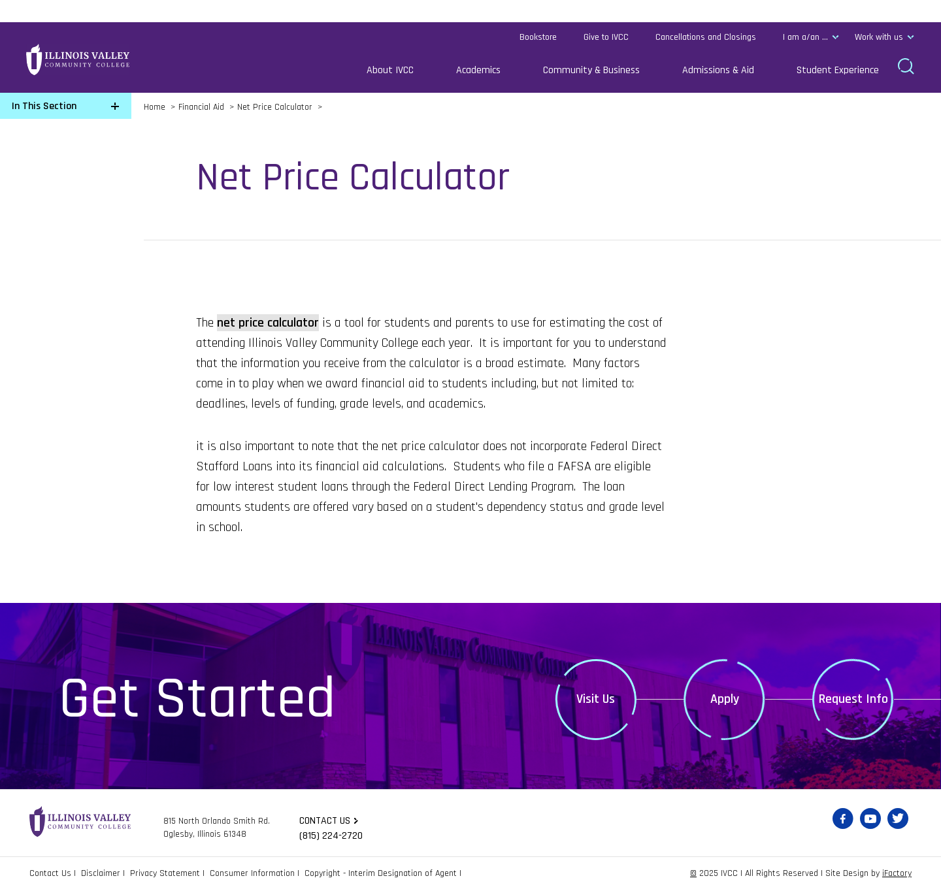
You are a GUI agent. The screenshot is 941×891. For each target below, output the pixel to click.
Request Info (853, 698)
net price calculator (268, 322)
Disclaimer (100, 873)
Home (154, 107)
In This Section (44, 106)
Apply (724, 698)
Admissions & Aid (718, 70)
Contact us (324, 821)
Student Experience (838, 70)
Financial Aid (201, 107)
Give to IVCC (606, 37)
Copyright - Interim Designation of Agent (381, 873)
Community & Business (591, 70)
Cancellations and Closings (705, 37)
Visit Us (595, 698)
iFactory (897, 873)
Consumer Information (252, 873)
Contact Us (50, 873)
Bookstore (538, 37)
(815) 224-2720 (331, 836)
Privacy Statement (165, 873)
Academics (478, 70)
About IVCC (390, 70)
